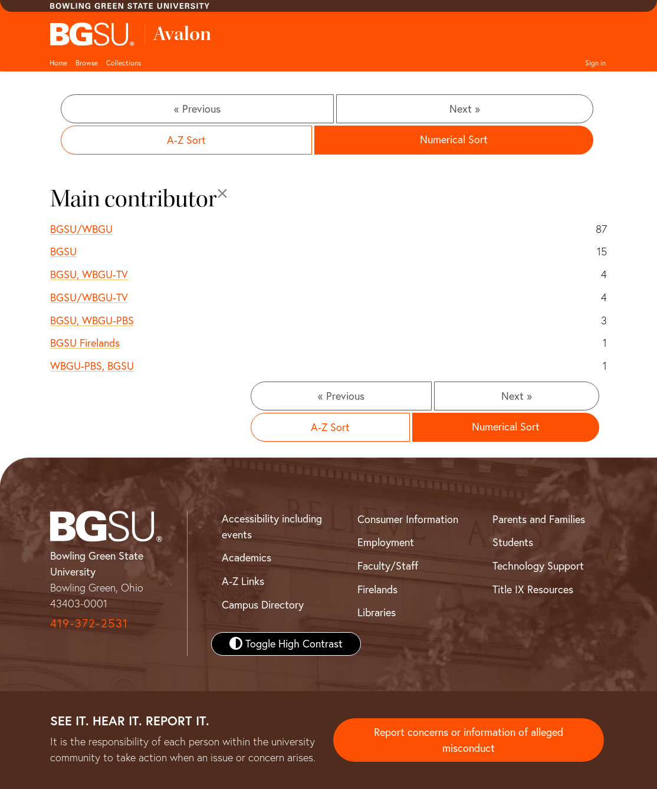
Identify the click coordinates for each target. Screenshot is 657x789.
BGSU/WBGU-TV (89, 297)
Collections (123, 62)
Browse (86, 62)
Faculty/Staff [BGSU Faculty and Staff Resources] (387, 566)
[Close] (222, 193)
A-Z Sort (186, 140)
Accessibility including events (272, 526)
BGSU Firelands (85, 343)
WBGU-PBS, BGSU (92, 366)
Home (58, 62)
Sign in (595, 62)
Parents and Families (538, 519)
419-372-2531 (89, 623)
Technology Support (538, 566)
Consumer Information (407, 519)
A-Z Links (243, 581)
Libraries (376, 612)
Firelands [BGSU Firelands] (377, 589)
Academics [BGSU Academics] (246, 557)
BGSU (63, 251)
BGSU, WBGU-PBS (92, 320)
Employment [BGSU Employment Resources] (385, 542)
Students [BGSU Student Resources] (512, 542)
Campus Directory (263, 605)
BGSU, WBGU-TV (89, 274)
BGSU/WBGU (81, 229)
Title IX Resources (532, 589)
